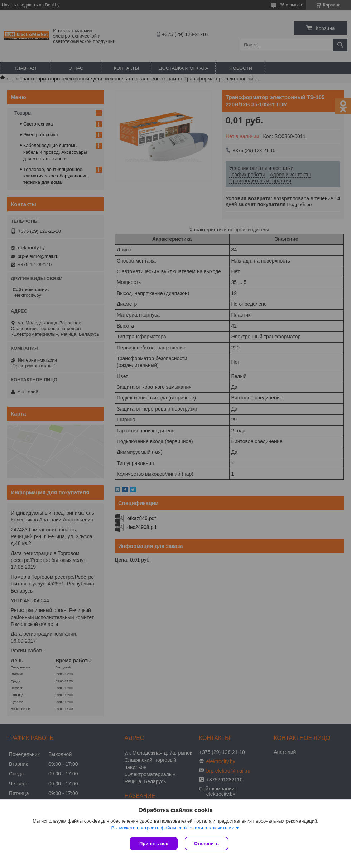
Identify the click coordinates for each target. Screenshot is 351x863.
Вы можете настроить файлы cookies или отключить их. (173, 827)
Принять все (153, 843)
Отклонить (206, 843)
